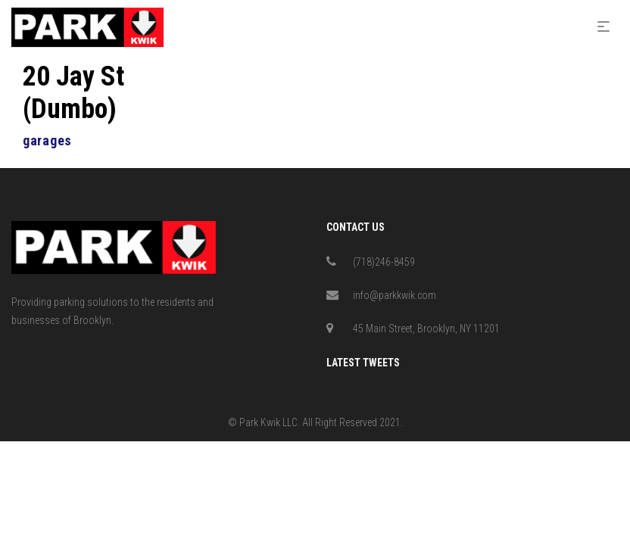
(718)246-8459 (384, 262)
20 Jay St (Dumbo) (73, 93)
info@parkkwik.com (394, 295)
